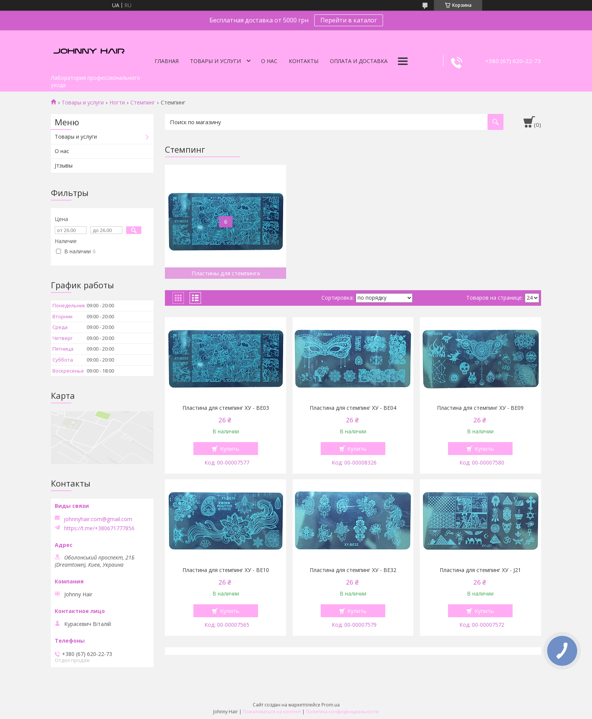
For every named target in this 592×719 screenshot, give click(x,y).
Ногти (117, 102)
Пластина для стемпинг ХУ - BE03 (225, 408)
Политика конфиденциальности (342, 711)
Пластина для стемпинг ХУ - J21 (480, 570)
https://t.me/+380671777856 (99, 528)
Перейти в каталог (348, 20)
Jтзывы (64, 165)
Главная (167, 61)
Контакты (303, 61)
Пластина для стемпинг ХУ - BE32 (353, 570)
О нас (269, 61)
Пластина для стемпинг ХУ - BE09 (480, 408)
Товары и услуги (215, 61)
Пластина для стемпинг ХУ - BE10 (225, 570)
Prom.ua (330, 705)
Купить (229, 448)
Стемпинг (142, 102)
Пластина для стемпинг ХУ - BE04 (353, 408)
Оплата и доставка (359, 61)
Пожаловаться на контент (272, 711)
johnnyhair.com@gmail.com (98, 519)
